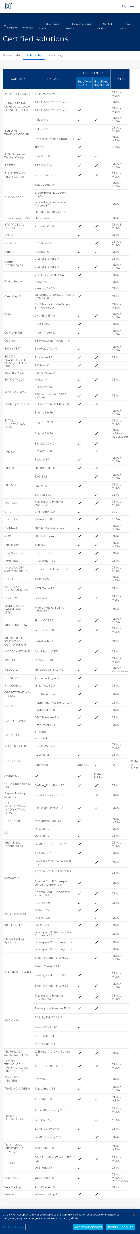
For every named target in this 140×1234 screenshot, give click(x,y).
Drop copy (54, 55)
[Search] (124, 7)
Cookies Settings (13, 1228)
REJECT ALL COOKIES (120, 1228)
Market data (11, 55)
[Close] (134, 1217)
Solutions (12, 27)
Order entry (34, 55)
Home (5, 26)
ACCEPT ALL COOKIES (88, 1228)
